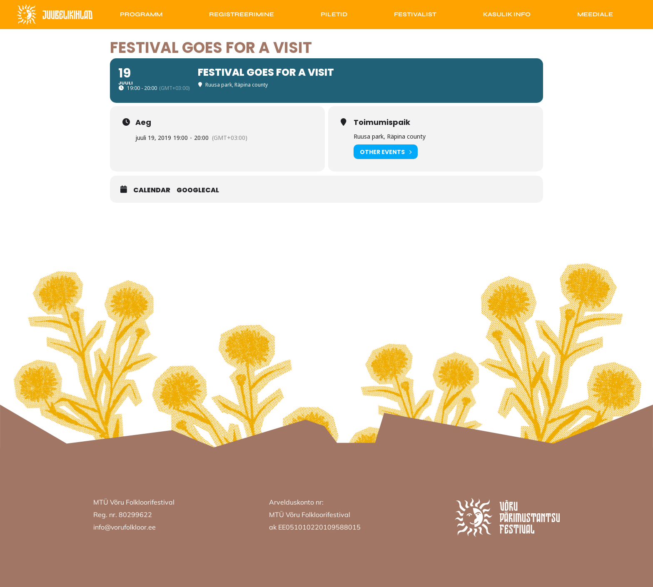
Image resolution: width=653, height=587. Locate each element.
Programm (141, 14)
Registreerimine (241, 14)
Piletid (334, 14)
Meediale (595, 14)
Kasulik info (507, 14)
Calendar (151, 190)
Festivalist (415, 14)
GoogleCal (198, 190)
